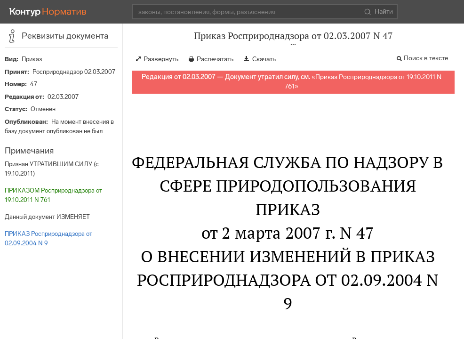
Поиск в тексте (426, 58)
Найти (378, 11)
